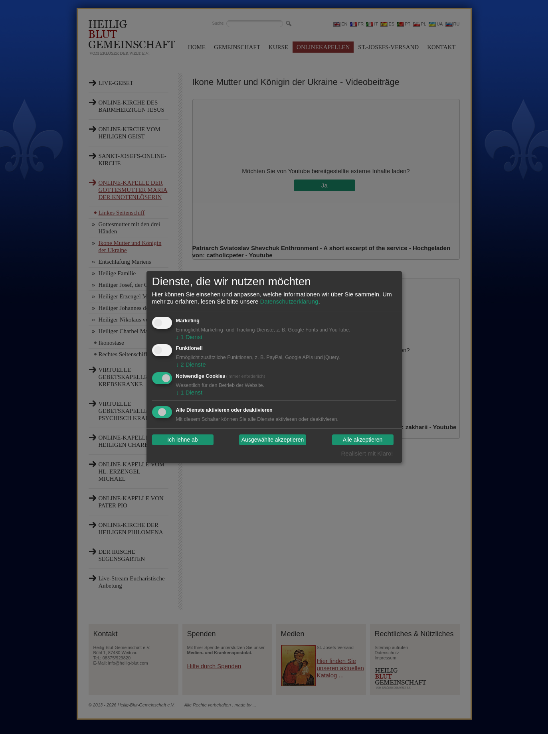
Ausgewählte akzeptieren (272, 440)
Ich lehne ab (182, 440)
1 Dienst (189, 336)
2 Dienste (191, 364)
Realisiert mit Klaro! (367, 453)
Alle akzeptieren (363, 440)
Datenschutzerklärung (289, 301)
